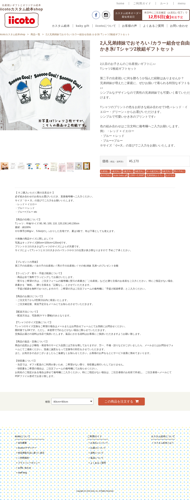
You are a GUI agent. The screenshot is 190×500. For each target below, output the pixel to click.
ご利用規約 (22, 458)
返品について (96, 458)
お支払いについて (98, 443)
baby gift (82, 25)
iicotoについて (105, 25)
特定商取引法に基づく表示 (30, 453)
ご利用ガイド (142, 3)
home (120, 3)
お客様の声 (129, 25)
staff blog (21, 472)
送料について (96, 453)
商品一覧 (35, 34)
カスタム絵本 (61, 25)
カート (164, 3)
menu (182, 3)
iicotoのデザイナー (26, 448)
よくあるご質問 (153, 25)
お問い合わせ (179, 25)
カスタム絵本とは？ (163, 443)
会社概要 (21, 443)
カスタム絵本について (163, 436)
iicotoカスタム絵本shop (12, 34)
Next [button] (93, 100)
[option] (45, 85)
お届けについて (97, 448)
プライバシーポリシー (28, 463)
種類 (47, 401)
